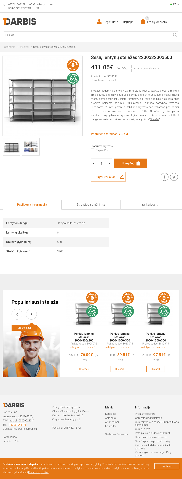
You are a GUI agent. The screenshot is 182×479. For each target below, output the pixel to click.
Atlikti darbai (112, 422)
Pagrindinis (9, 47)
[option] (84, 333)
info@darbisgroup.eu (41, 4)
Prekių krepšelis (156, 21)
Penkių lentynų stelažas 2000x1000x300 (119, 335)
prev (17, 314)
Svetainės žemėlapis (116, 434)
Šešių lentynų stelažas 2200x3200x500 (54, 47)
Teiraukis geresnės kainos (146, 68)
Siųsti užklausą (106, 177)
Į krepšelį (84, 369)
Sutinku (166, 466)
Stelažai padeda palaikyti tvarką (152, 441)
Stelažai (24, 47)
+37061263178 (17, 424)
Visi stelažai (24, 327)
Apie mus (110, 417)
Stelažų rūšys (142, 429)
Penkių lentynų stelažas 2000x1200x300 (155, 335)
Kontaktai (110, 426)
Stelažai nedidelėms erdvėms (151, 437)
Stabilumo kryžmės (102, 146)
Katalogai (110, 413)
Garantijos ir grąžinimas (148, 417)
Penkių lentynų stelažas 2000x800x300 (84, 335)
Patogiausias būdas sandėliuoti (152, 433)
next (31, 314)
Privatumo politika (145, 413)
